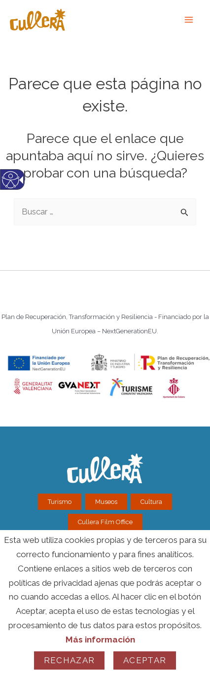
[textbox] (105, 211)
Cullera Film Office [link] (105, 522)
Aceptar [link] (144, 660)
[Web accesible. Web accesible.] (10, 187)
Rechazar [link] (69, 660)
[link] (189, 19)
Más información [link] (100, 639)
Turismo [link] (59, 501)
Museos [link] (106, 501)
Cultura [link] (151, 501)
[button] (185, 208)
